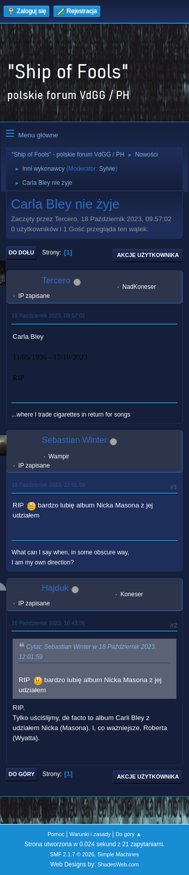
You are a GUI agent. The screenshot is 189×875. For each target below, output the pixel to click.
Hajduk (55, 588)
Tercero (56, 280)
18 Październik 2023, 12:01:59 (48, 485)
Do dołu (21, 252)
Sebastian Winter (74, 440)
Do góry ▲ (128, 834)
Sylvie (107, 168)
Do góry (22, 774)
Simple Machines (118, 854)
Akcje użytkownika (148, 255)
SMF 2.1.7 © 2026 (72, 854)
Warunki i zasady (90, 834)
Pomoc (56, 834)
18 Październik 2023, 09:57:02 (48, 316)
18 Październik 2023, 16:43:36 (48, 623)
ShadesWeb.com (118, 864)
